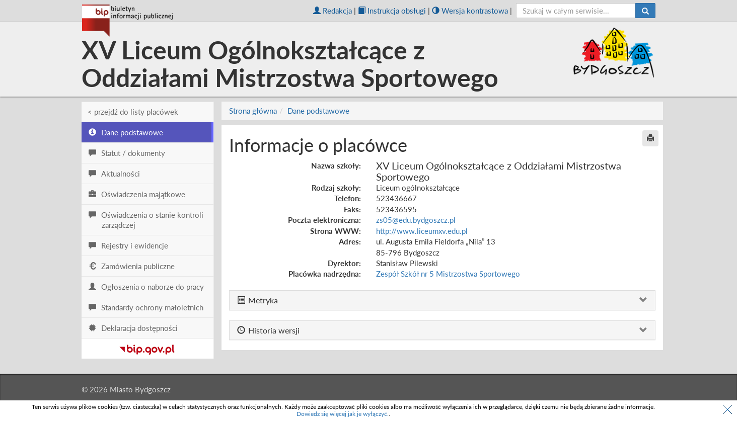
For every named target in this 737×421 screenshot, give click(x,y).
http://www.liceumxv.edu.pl (422, 230)
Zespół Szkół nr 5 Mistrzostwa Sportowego (448, 273)
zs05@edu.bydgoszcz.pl (416, 219)
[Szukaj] (645, 10)
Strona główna (253, 110)
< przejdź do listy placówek (133, 111)
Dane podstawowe (318, 110)
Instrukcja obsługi (392, 10)
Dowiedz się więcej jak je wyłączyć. (343, 413)
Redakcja (332, 10)
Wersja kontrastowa (470, 10)
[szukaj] (576, 10)
